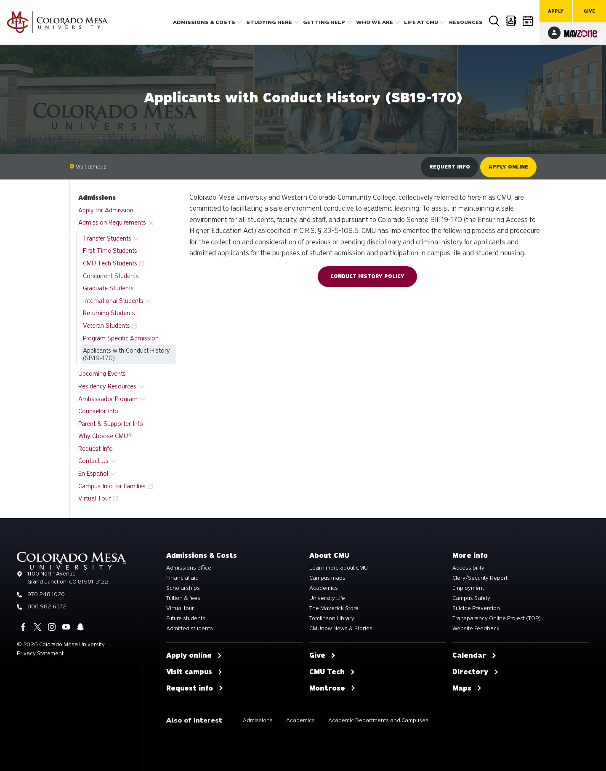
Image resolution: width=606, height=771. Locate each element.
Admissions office (188, 568)
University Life (327, 598)
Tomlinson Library (331, 618)
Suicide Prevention (476, 608)
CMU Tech (332, 672)
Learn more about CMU (338, 568)
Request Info (95, 448)
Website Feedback (476, 628)
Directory (511, 21)
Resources (466, 22)
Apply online (508, 167)
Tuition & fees (183, 598)
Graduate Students (108, 288)
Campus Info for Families (112, 486)
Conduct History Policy (367, 276)
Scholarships (183, 588)
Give (589, 11)
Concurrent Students (111, 276)
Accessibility (468, 568)
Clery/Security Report (480, 578)
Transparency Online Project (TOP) (496, 618)
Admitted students (189, 628)
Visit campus (87, 166)
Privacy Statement (40, 653)
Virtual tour (180, 608)
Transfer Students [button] (107, 238)
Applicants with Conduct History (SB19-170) (126, 354)
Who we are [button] (374, 22)
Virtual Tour (94, 498)
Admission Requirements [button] (112, 222)
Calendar (528, 21)
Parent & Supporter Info (110, 424)
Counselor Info (98, 411)
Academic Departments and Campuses (378, 720)
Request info (449, 167)
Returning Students (109, 313)
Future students (185, 618)
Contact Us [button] (93, 461)
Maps (467, 688)
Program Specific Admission (121, 338)
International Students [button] (113, 301)
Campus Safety (471, 598)
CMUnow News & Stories (340, 628)
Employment (468, 588)
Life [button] (421, 22)
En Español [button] (93, 473)
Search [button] (494, 21)
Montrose (332, 688)
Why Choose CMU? (105, 436)
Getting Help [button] (324, 22)
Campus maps (327, 578)
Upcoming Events (102, 373)
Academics (323, 588)
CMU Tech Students (110, 263)
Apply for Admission (105, 210)
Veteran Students (106, 325)
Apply (555, 11)
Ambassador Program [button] (108, 399)
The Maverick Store (334, 608)
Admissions (97, 197)
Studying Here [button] (269, 22)
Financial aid (182, 578)
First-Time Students (110, 250)
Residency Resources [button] (107, 386)
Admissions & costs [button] (204, 22)
